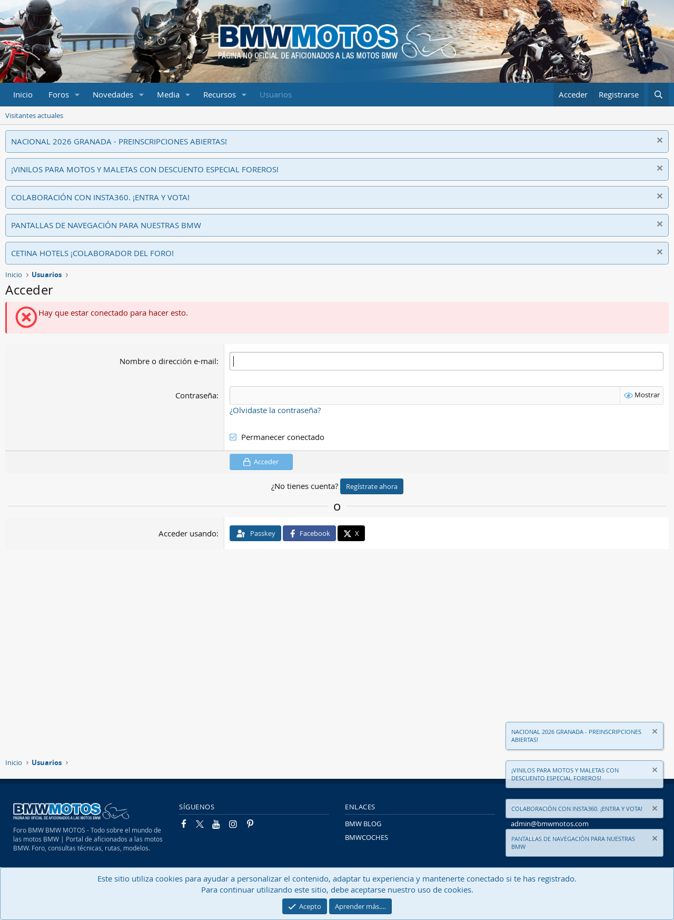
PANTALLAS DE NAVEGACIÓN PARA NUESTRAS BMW (106, 225)
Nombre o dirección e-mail (168, 361)
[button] (77, 94)
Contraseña (195, 395)
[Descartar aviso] (658, 141)
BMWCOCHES (366, 837)
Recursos (219, 94)
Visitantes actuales (34, 115)
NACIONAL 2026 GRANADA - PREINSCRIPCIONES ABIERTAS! (119, 141)
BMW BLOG (363, 823)
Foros (58, 94)
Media (168, 94)
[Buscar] (658, 94)
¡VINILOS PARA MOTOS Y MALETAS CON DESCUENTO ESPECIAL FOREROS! (145, 169)
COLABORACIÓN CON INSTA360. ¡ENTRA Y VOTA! (100, 197)
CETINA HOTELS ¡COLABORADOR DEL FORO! (92, 253)
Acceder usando (187, 532)
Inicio (23, 94)
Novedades (113, 94)
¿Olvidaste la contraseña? (275, 410)
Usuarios (276, 94)
